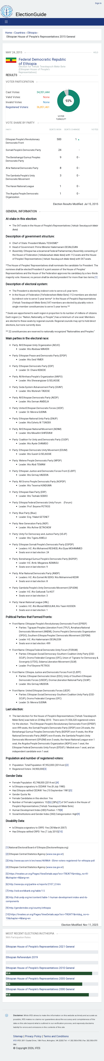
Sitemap (18, 1036)
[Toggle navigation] (6, 21)
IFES (15, 1041)
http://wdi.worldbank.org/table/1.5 (27, 890)
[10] (61, 831)
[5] (70, 790)
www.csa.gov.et (55, 854)
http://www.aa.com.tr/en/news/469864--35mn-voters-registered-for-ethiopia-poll (52, 860)
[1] (96, 277)
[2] (67, 765)
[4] (57, 782)
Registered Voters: (17, 107)
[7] (59, 802)
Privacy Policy (33, 1036)
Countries (19, 32)
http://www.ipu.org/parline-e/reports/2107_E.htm (35, 884)
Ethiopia (32, 32)
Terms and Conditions (56, 1036)
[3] (45, 769)
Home (8, 32)
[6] (50, 802)
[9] (78, 814)
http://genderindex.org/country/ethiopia (30, 908)
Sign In (98, 3)
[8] (61, 810)
